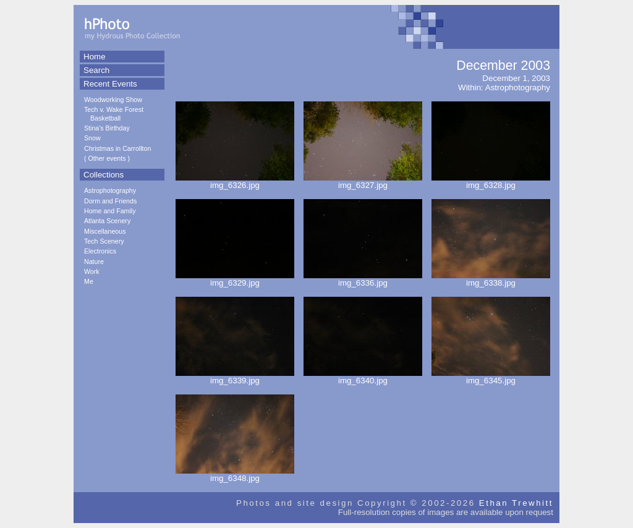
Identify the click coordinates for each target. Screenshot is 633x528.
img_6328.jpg (490, 181)
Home (94, 56)
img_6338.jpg (490, 279)
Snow (92, 138)
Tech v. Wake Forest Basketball (113, 113)
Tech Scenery (104, 241)
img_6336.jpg (363, 279)
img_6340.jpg (363, 376)
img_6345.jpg (490, 376)
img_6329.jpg (235, 279)
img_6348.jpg (235, 474)
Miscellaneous (105, 231)
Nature (94, 261)
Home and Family (110, 211)
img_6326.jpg (235, 181)
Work (92, 271)
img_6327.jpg (363, 181)
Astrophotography (110, 190)
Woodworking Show (113, 99)
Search (96, 70)
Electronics (100, 251)
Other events (107, 158)
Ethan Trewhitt (516, 503)
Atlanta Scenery (107, 220)
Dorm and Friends (110, 201)
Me (88, 281)
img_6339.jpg (235, 376)
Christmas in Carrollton (117, 148)
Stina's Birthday (107, 128)
